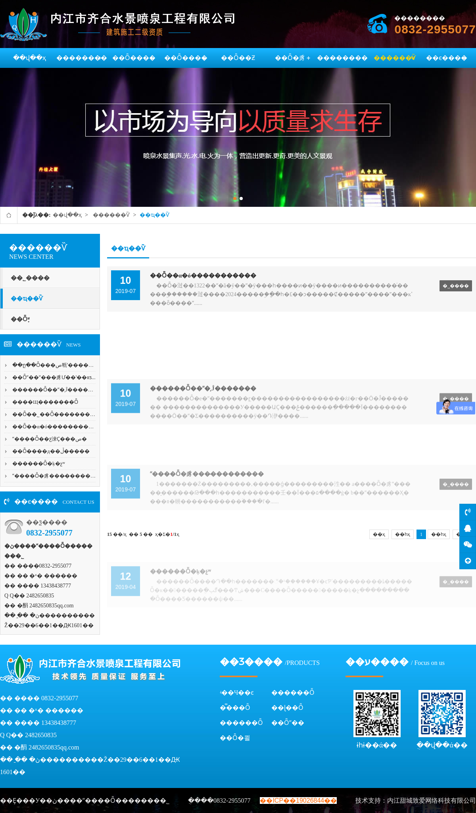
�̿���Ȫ (235, 707)
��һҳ (402, 534)
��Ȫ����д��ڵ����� (51, 451)
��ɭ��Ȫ (287, 707)
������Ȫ (293, 692)
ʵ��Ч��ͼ (237, 692)
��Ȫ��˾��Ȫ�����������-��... (69, 414)
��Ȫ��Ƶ (238, 57)
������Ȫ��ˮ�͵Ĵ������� (58, 390)
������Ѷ (395, 57)
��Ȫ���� (133, 57)
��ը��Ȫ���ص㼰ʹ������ (55, 365)
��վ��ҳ (29, 57)
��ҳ (379, 534)
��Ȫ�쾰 (235, 737)
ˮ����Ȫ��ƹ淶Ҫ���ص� (49, 439)
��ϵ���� (446, 57)
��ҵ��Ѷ (154, 215)
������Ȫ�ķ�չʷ (38, 463)
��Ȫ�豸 (290, 57)
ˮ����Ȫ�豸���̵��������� (61, 476)
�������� (81, 57)
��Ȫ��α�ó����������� (58, 427)
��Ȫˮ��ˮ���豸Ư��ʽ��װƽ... (54, 377)
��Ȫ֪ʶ (20, 319)
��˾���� (30, 278)
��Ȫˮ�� (287, 722)
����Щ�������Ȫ (45, 402)
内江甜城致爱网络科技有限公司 (431, 800)
